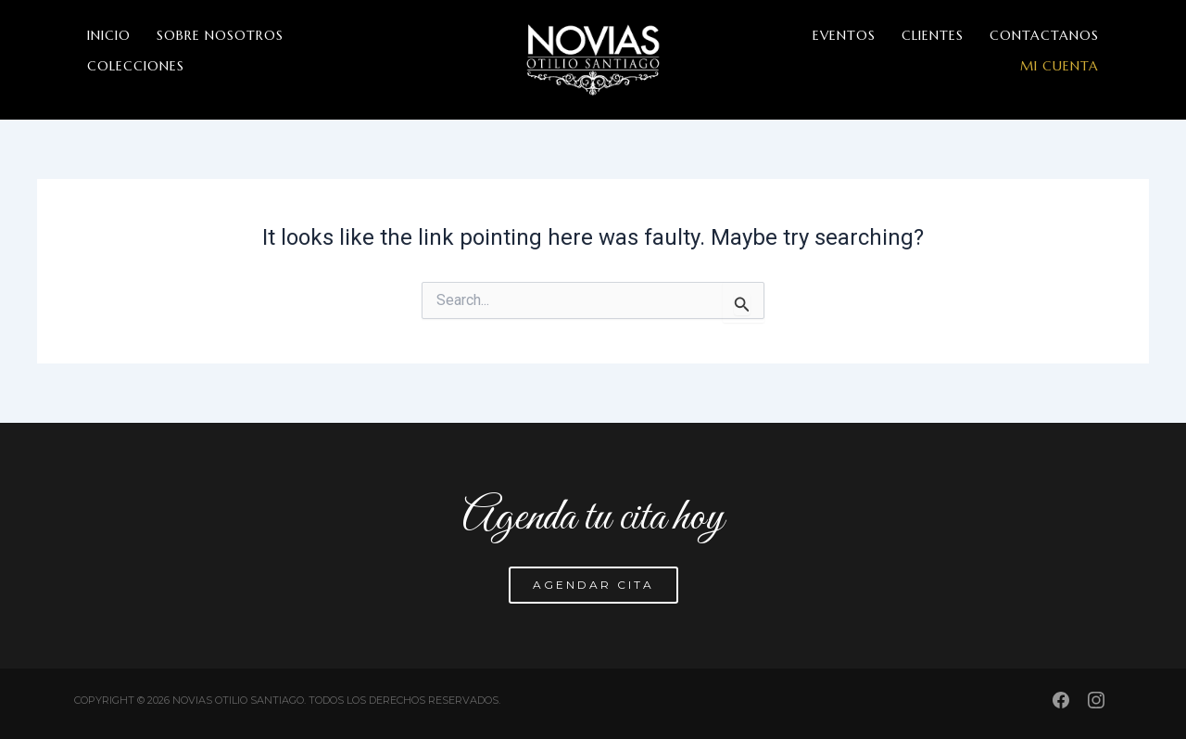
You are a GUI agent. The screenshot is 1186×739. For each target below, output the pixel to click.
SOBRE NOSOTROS (220, 35)
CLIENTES (933, 35)
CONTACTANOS (1044, 35)
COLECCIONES (135, 65)
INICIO (109, 35)
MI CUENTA (1059, 65)
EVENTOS (844, 35)
